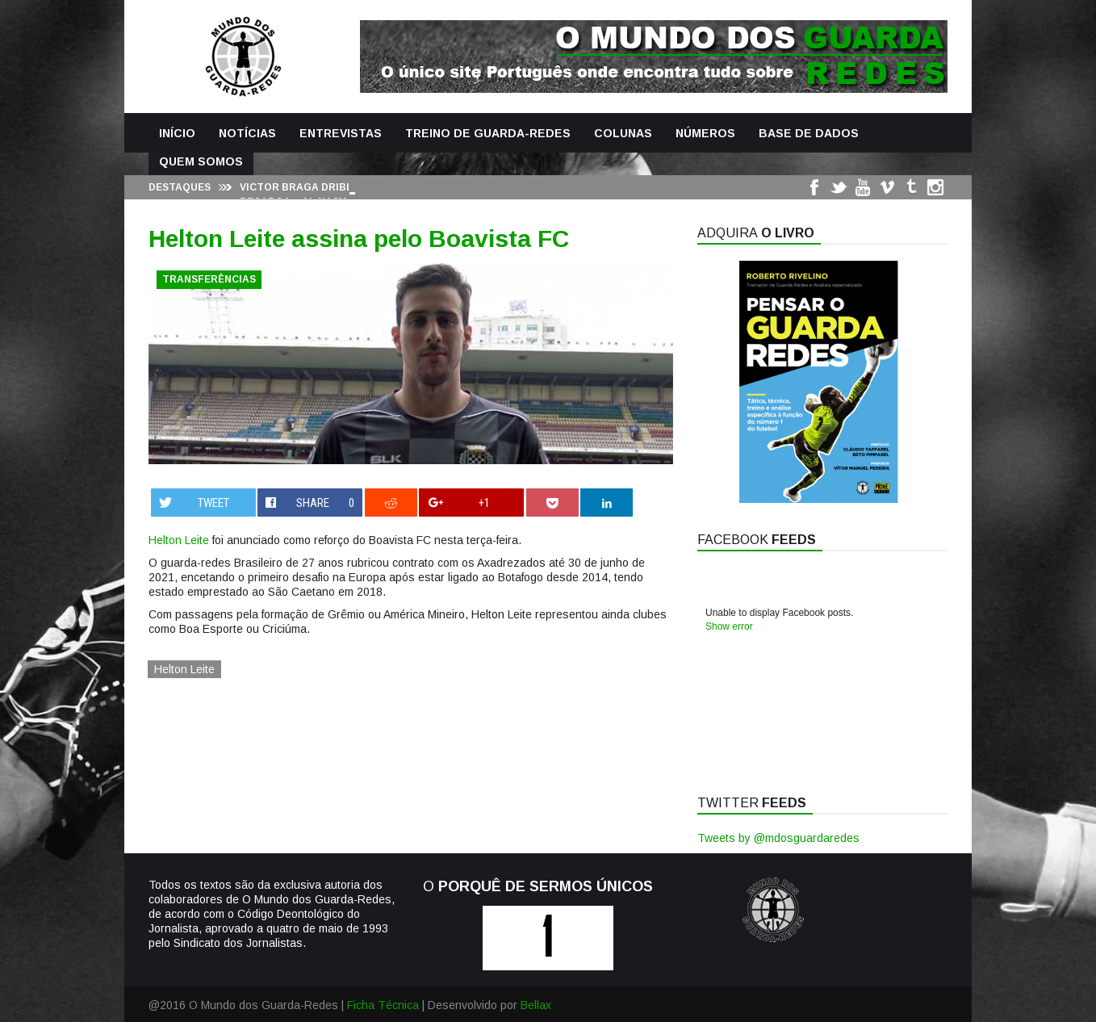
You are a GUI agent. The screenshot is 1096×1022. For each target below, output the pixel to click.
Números (705, 133)
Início (177, 133)
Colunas (623, 133)
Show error (729, 626)
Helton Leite (179, 540)
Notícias (247, 133)
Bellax (536, 1005)
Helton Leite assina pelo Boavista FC (359, 238)
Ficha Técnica (383, 1005)
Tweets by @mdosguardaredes (778, 837)
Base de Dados (809, 133)
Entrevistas (340, 133)
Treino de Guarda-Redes (488, 133)
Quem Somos (201, 161)
